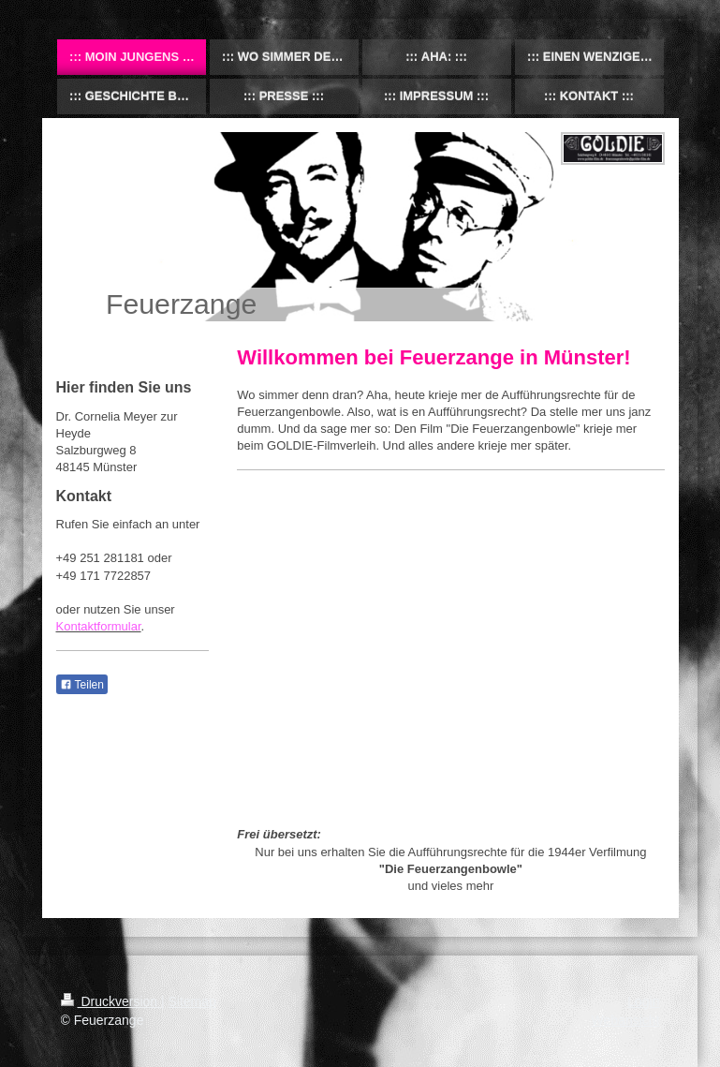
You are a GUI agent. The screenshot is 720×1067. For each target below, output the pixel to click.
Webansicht (626, 1020)
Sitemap (192, 1001)
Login (643, 1001)
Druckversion (111, 1001)
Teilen (82, 684)
